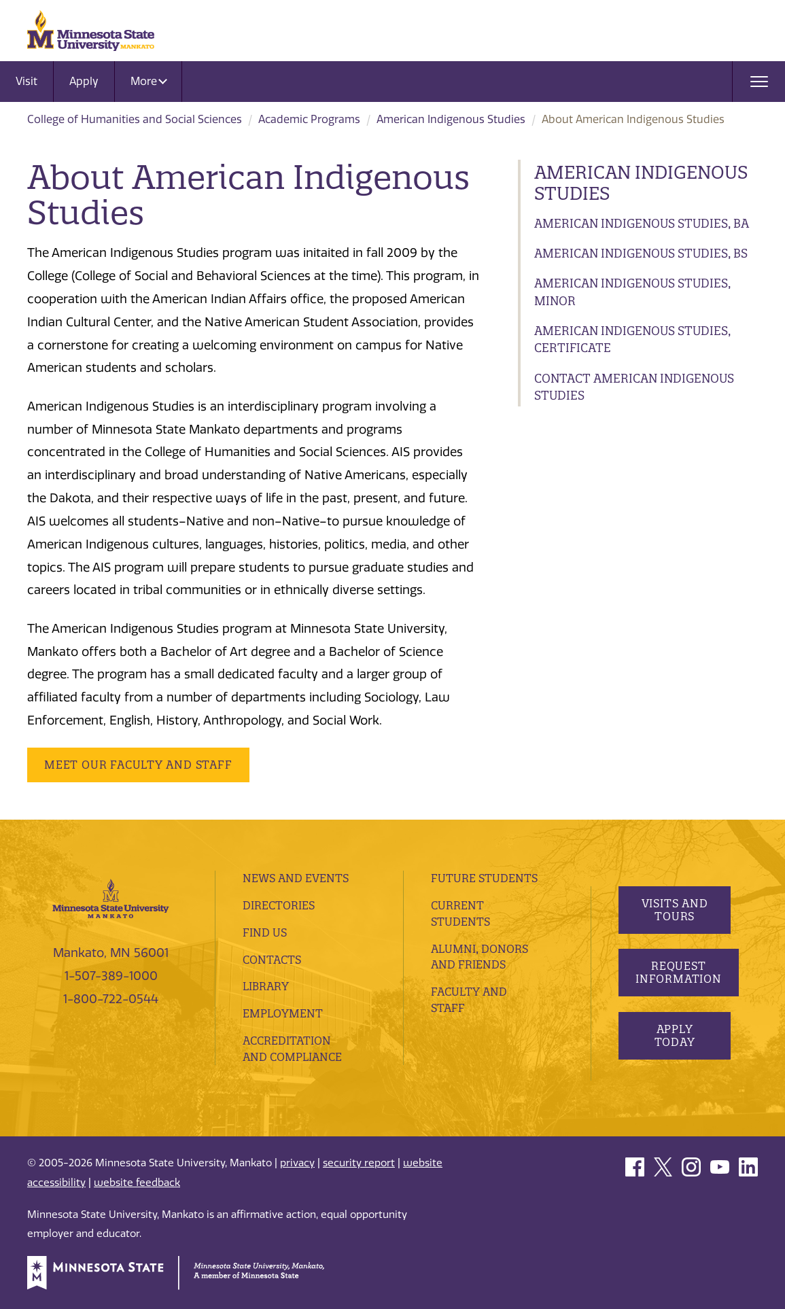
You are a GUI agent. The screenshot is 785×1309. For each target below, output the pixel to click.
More (148, 81)
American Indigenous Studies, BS (641, 253)
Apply (84, 81)
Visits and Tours (674, 909)
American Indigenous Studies (451, 119)
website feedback (137, 1182)
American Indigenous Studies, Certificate (632, 339)
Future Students (484, 878)
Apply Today (674, 1035)
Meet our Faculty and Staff (138, 764)
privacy (297, 1163)
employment (283, 1013)
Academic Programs (309, 119)
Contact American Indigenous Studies (634, 387)
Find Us (265, 932)
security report (359, 1163)
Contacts (272, 959)
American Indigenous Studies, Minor (632, 292)
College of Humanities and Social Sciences (134, 119)
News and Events (296, 878)
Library (266, 986)
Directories (279, 905)
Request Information (678, 972)
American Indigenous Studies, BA (641, 223)
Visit (26, 81)
